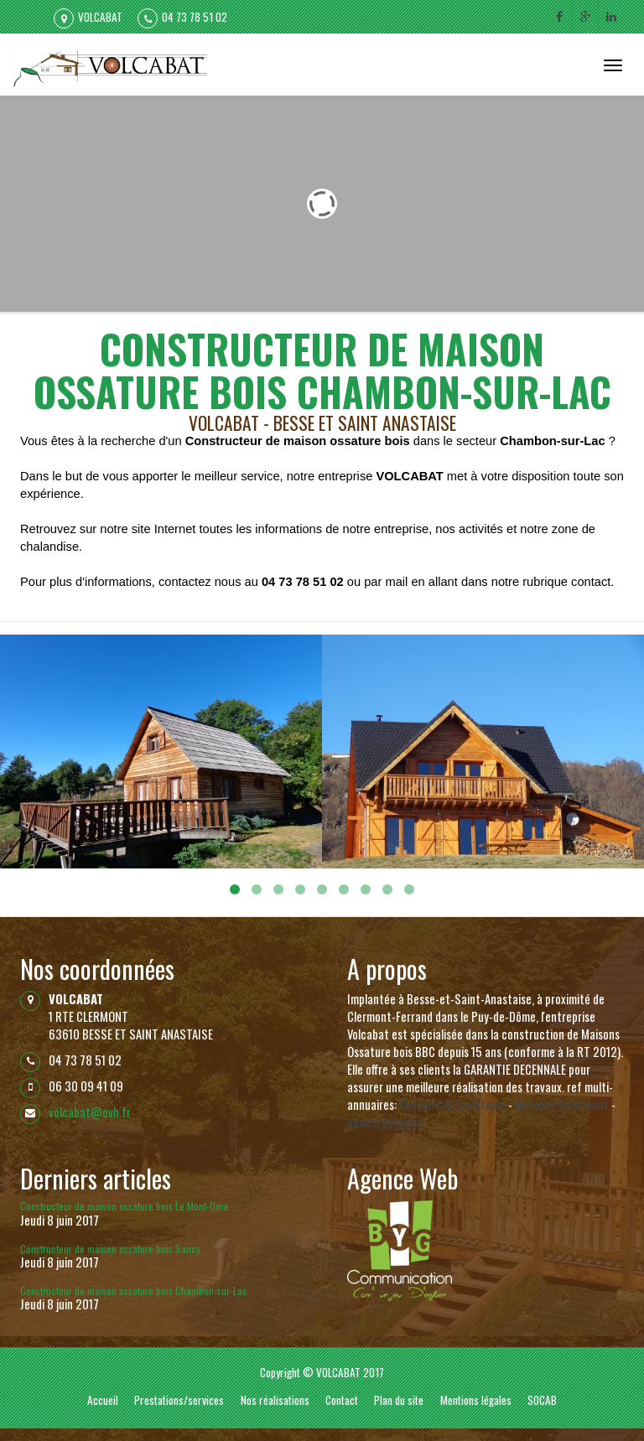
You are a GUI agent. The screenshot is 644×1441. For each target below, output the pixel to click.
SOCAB (542, 1400)
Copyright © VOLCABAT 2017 (322, 1372)
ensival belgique (385, 1122)
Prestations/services (179, 1400)
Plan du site (398, 1400)
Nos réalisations (275, 1400)
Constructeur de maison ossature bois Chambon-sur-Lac (133, 1290)
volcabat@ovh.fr (90, 1112)
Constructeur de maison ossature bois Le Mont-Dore (124, 1206)
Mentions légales (476, 1400)
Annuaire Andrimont (562, 1104)
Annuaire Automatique (452, 1104)
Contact (341, 1400)
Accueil (102, 1400)
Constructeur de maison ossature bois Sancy (110, 1248)
